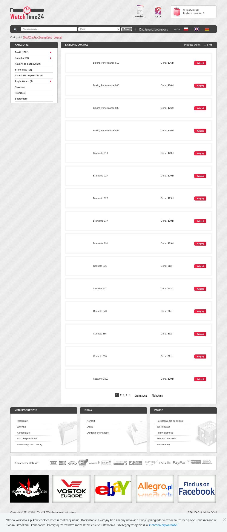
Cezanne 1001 (101, 378)
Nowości (58, 37)
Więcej (200, 63)
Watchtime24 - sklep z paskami (27, 12)
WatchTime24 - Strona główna (37, 37)
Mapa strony (163, 444)
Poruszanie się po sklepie (170, 421)
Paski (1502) (22, 52)
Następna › (141, 395)
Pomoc (158, 11)
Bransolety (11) (23, 69)
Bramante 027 (100, 175)
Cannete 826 (100, 266)
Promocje (20, 93)
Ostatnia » (157, 395)
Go (126, 29)
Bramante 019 (100, 153)
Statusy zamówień (166, 438)
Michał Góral (210, 512)
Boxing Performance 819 (106, 62)
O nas (90, 426)
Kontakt (91, 421)
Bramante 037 (100, 220)
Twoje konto (140, 11)
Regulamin (22, 421)
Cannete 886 (100, 356)
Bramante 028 (100, 198)
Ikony (210, 45)
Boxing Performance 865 (106, 85)
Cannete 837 (100, 288)
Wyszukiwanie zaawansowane (153, 29)
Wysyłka (21, 426)
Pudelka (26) (22, 58)
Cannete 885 (100, 333)
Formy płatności (165, 432)
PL (186, 29)
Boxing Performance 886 (106, 108)
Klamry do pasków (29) (28, 64)
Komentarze (23, 432)
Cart (176, 11)
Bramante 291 (100, 243)
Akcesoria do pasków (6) (29, 75)
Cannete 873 (100, 311)
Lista (204, 45)
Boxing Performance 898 (106, 130)
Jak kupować (163, 426)
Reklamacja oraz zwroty (29, 444)
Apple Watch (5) (24, 81)
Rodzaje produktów (27, 438)
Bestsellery (21, 98)
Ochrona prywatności (98, 432)
